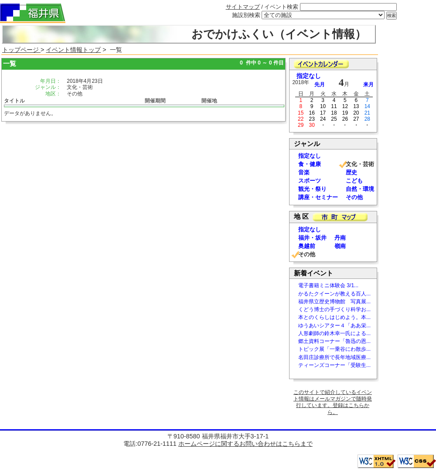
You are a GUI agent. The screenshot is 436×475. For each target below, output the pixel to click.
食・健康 (309, 164)
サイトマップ (243, 6)
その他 (354, 197)
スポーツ (309, 180)
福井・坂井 (312, 237)
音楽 (304, 172)
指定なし (308, 76)
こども (354, 180)
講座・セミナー (318, 197)
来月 (368, 84)
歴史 (351, 172)
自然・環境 (360, 189)
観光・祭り (312, 189)
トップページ (21, 49)
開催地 (209, 101)
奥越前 (306, 246)
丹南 (340, 237)
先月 (319, 84)
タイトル (14, 101)
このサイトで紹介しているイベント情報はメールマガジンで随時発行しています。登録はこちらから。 (332, 402)
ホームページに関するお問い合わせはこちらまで (245, 443)
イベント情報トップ (73, 49)
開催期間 (155, 101)
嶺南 (340, 246)
